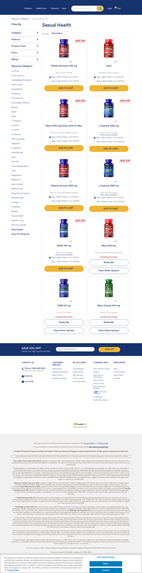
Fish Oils (15, 162)
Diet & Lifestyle (18, 139)
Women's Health (19, 225)
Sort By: (45, 34)
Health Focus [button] (42, 8)
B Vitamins (16, 94)
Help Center (57, 369)
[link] (60, 426)
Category (25, 33)
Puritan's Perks (78, 378)
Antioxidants (17, 89)
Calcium (15, 126)
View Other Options (108, 271)
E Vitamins (16, 148)
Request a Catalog (59, 378)
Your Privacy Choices (100, 393)
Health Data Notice (100, 400)
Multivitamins (17, 189)
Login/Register (78, 369)
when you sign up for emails (36, 349)
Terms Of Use (98, 383)
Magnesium (17, 175)
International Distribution (98, 376)
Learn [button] (65, 8)
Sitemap (117, 378)
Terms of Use (103, 443)
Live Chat (29, 382)
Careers (96, 372)
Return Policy (57, 375)
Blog (115, 369)
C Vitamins (16, 121)
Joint (14, 171)
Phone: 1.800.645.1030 (35, 368)
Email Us (28, 376)
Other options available (109, 135)
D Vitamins (16, 135)
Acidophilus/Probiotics (21, 80)
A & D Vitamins (18, 76)
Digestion (16, 144)
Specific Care (18, 221)
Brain (14, 116)
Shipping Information (60, 372)
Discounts (55, 8)
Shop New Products (21, 193)
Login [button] (110, 8)
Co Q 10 (15, 130)
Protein (15, 212)
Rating (25, 59)
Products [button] (29, 8)
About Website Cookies (99, 387)
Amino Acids (17, 85)
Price (25, 53)
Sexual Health (18, 216)
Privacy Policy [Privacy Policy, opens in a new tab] (13, 570)
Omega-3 (16, 203)
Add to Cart (64, 88)
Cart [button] (118, 8)
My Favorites (78, 375)
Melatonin (16, 180)
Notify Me (109, 263)
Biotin (14, 112)
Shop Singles (17, 230)
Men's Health (17, 184)
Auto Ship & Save (79, 381)
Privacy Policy (98, 380)
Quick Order (118, 375)
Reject (106, 564)
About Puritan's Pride (101, 369)
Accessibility (98, 397)
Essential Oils (17, 153)
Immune (15, 71)
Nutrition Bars (18, 198)
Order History (78, 372)
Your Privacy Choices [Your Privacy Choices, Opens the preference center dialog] (106, 557)
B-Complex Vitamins (21, 103)
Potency (25, 39)
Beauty (15, 107)
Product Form (25, 46)
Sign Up (109, 349)
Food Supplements (20, 166)
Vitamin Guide (119, 372)
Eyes (14, 157)
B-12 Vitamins (17, 98)
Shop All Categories (20, 234)
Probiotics (16, 207)
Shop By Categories (20, 19)
